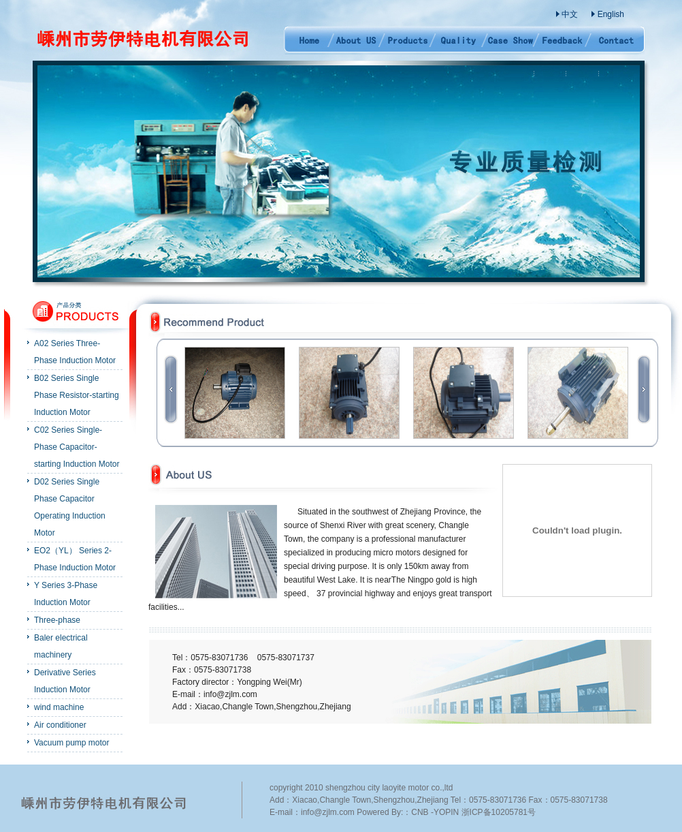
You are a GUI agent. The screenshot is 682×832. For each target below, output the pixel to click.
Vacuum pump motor (72, 743)
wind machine (59, 707)
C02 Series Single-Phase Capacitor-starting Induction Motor (76, 447)
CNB (419, 812)
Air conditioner (60, 725)
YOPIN (446, 812)
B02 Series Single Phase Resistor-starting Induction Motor (76, 395)
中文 (570, 14)
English (611, 14)
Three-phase (57, 620)
